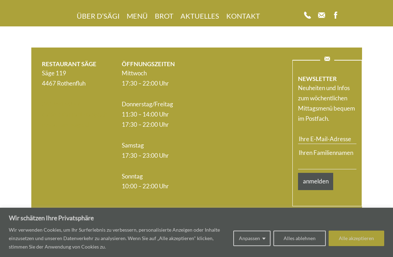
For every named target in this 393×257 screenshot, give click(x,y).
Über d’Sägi (98, 16)
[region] (196, 232)
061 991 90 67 (61, 104)
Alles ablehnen (300, 238)
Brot (164, 16)
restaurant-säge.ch (66, 124)
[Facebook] (336, 16)
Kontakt (243, 16)
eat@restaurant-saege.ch (74, 114)
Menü (137, 16)
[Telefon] (307, 16)
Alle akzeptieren (356, 238)
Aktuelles (199, 16)
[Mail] (322, 16)
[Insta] (350, 16)
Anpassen (249, 238)
